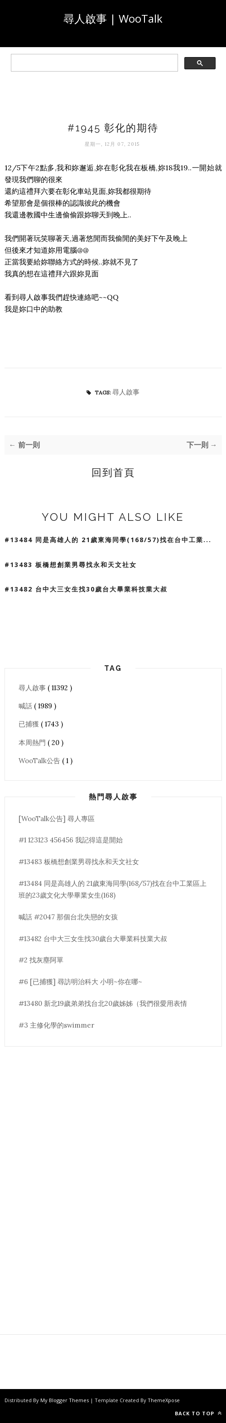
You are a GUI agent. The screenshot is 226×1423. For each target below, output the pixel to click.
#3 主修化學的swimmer (56, 1025)
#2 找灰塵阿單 (41, 960)
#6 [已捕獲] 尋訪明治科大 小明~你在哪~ (80, 981)
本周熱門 (33, 742)
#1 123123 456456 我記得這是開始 (71, 840)
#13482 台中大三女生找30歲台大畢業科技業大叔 (86, 589)
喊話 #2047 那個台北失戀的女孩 (68, 917)
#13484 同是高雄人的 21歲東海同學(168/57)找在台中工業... (108, 539)
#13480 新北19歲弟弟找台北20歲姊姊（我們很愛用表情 (103, 1003)
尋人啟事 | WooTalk (113, 18)
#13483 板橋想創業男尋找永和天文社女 (71, 564)
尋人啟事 (125, 392)
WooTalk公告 (40, 760)
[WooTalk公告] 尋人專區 (57, 818)
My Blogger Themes (65, 1400)
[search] (93, 63)
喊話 (26, 706)
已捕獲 (30, 724)
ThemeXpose (164, 1400)
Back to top (198, 1413)
